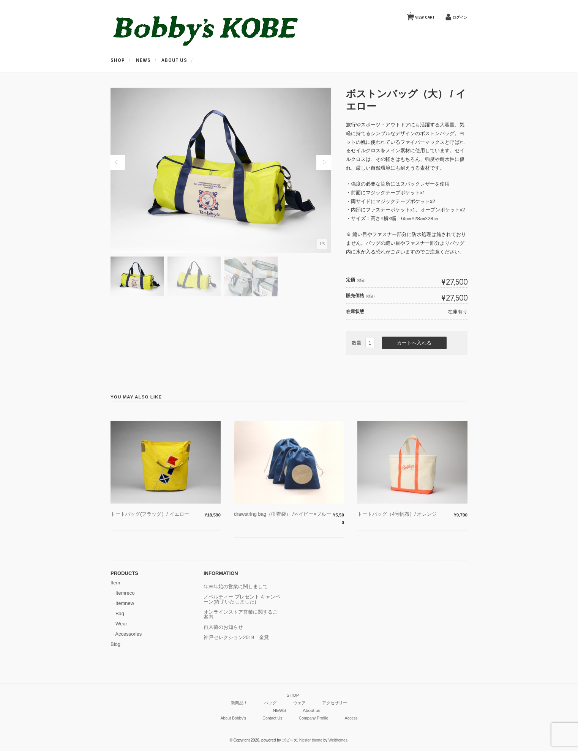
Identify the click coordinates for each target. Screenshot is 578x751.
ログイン (459, 17)
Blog (115, 644)
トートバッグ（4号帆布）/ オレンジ (399, 514)
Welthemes (337, 740)
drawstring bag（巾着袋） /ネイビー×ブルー (282, 514)
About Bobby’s (233, 718)
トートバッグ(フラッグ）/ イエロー (150, 514)
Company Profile (313, 718)
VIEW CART (421, 15)
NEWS (143, 60)
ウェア (299, 703)
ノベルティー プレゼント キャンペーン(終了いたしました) (242, 599)
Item (115, 583)
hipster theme (310, 740)
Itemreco (125, 593)
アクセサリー (334, 703)
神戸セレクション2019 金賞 (236, 637)
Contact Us (272, 718)
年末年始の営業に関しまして (236, 586)
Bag (119, 613)
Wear (121, 624)
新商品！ (239, 703)
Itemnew (124, 603)
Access (351, 718)
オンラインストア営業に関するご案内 (241, 614)
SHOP (118, 60)
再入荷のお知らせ (223, 627)
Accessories (128, 634)
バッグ (270, 703)
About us (174, 60)
